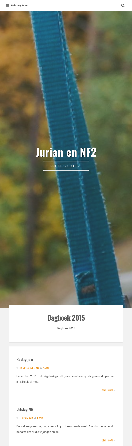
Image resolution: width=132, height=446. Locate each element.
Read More (108, 390)
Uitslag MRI (25, 409)
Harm (46, 367)
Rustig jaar (25, 359)
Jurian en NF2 (66, 151)
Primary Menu (17, 5)
